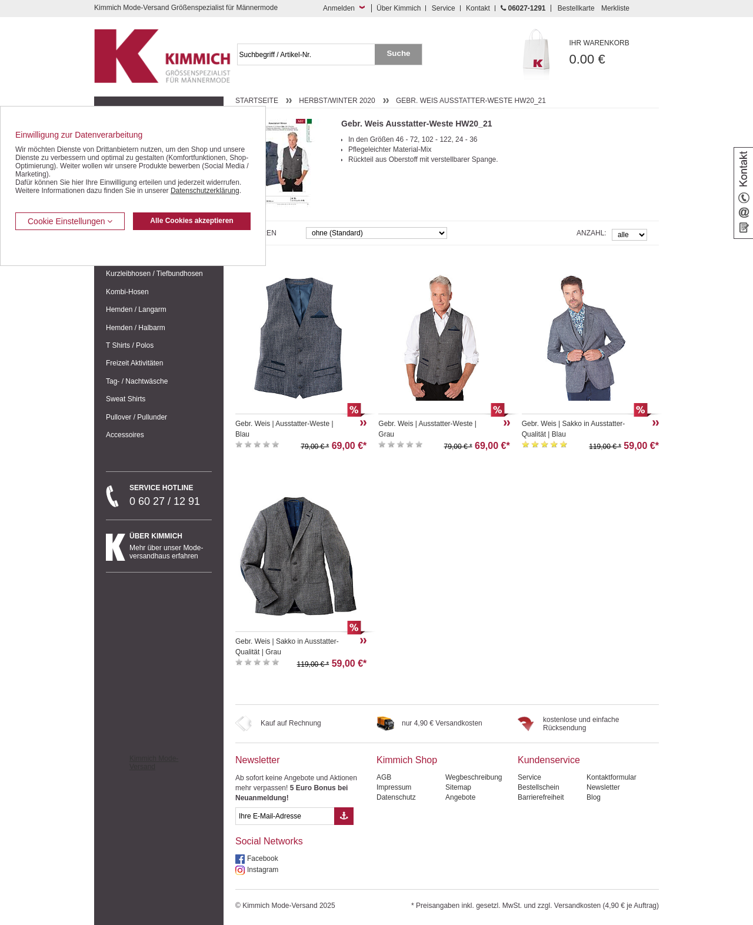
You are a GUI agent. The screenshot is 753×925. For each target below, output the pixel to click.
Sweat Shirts (125, 399)
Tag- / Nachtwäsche (137, 381)
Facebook (262, 858)
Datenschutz (396, 797)
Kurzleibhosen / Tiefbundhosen (154, 273)
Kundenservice (549, 760)
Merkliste (615, 8)
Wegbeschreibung (473, 777)
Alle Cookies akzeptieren (191, 221)
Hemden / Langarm (136, 309)
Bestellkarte (576, 8)
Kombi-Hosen (127, 292)
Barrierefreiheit (541, 797)
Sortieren (255, 233)
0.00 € (614, 52)
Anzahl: (592, 233)
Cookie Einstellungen (70, 221)
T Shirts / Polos (130, 345)
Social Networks (269, 841)
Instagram (262, 870)
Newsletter (257, 760)
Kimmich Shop (406, 760)
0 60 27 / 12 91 (170, 495)
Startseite (256, 101)
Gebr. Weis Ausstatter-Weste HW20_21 (471, 101)
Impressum (393, 787)
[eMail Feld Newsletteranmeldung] (284, 816)
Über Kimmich (398, 8)
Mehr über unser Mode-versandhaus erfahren (170, 546)
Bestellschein (538, 787)
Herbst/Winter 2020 (337, 101)
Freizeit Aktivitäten (134, 363)
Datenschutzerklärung (205, 191)
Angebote (460, 797)
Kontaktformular (612, 777)
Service (443, 8)
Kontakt (478, 8)
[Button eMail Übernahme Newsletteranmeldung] (344, 816)
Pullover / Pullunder (136, 417)
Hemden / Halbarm (135, 328)
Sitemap (458, 787)
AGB (383, 777)
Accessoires (125, 435)
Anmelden (339, 8)
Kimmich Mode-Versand (153, 762)
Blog (594, 797)
